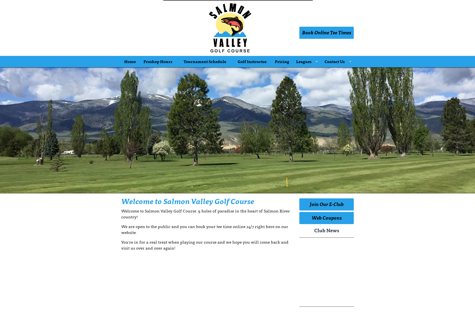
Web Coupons (327, 218)
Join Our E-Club (327, 204)
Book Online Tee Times (326, 32)
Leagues (303, 61)
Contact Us (335, 61)
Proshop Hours (157, 61)
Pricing (282, 61)
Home (130, 61)
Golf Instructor (252, 61)
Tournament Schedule (205, 61)
